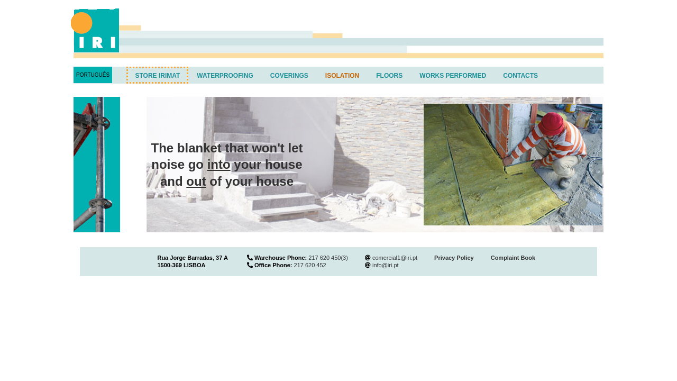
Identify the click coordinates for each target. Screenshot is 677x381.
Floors (389, 75)
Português (92, 75)
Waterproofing (225, 75)
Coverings (289, 75)
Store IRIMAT (157, 75)
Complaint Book (513, 258)
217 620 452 (310, 265)
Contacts (520, 75)
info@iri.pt (385, 265)
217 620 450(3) (328, 258)
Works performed (452, 75)
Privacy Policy (454, 258)
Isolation (342, 75)
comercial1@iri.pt (394, 258)
